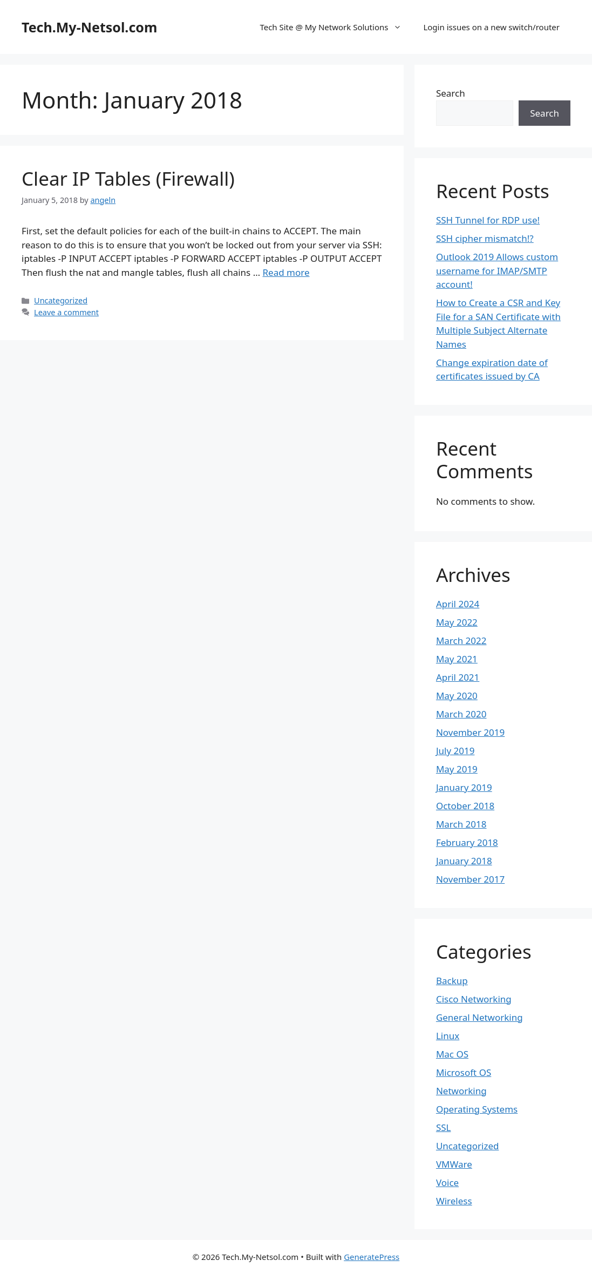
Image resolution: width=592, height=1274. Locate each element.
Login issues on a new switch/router (491, 27)
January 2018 (464, 861)
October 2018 (465, 805)
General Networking (479, 1017)
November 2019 (470, 732)
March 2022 (461, 640)
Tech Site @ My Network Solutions (336, 27)
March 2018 (461, 824)
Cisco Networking (474, 999)
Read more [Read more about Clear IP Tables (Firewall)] (286, 272)
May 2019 (457, 769)
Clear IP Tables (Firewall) (128, 178)
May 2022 (457, 622)
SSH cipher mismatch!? (485, 238)
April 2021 (457, 677)
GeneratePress (371, 1256)
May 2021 (457, 659)
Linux (447, 1035)
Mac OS (452, 1054)
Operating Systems (477, 1109)
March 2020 (461, 714)
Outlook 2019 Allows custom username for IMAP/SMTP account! (497, 270)
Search (450, 93)
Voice (447, 1182)
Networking (461, 1091)
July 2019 (455, 750)
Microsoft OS (463, 1072)
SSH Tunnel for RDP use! (488, 220)
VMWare (454, 1164)
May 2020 (457, 695)
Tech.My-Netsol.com (89, 27)
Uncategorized (60, 300)
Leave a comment (66, 312)
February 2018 (467, 842)
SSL (443, 1127)
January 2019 (464, 787)
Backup (452, 980)
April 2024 (457, 604)
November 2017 (470, 879)
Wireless (454, 1201)
